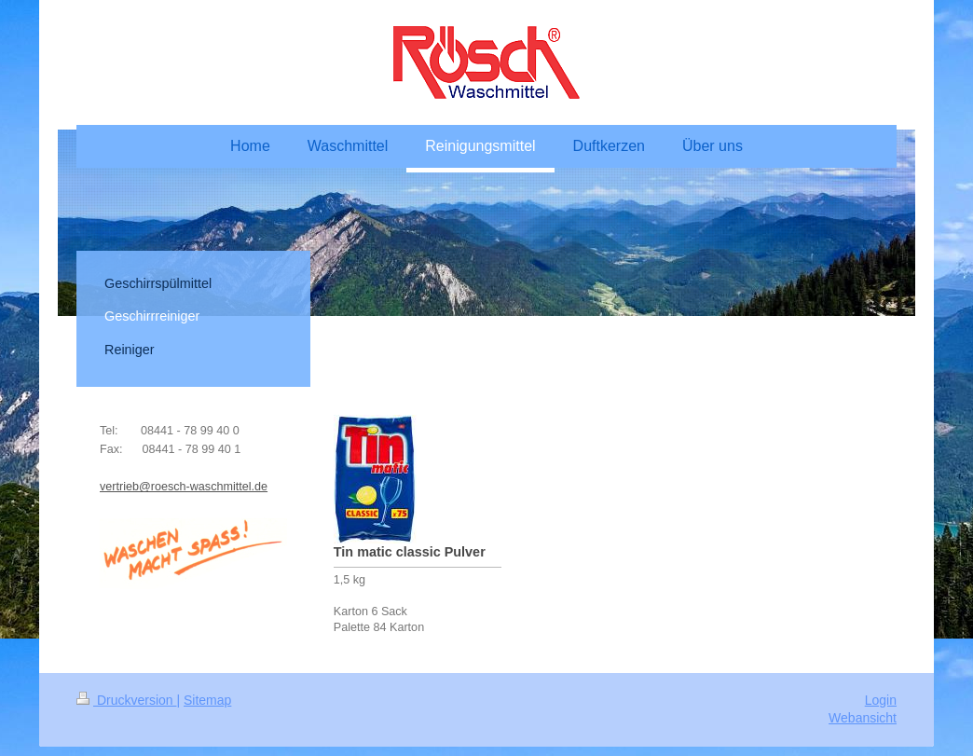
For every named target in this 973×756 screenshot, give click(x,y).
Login (881, 700)
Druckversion (126, 700)
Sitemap (207, 700)
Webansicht (863, 717)
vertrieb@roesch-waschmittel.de (183, 486)
